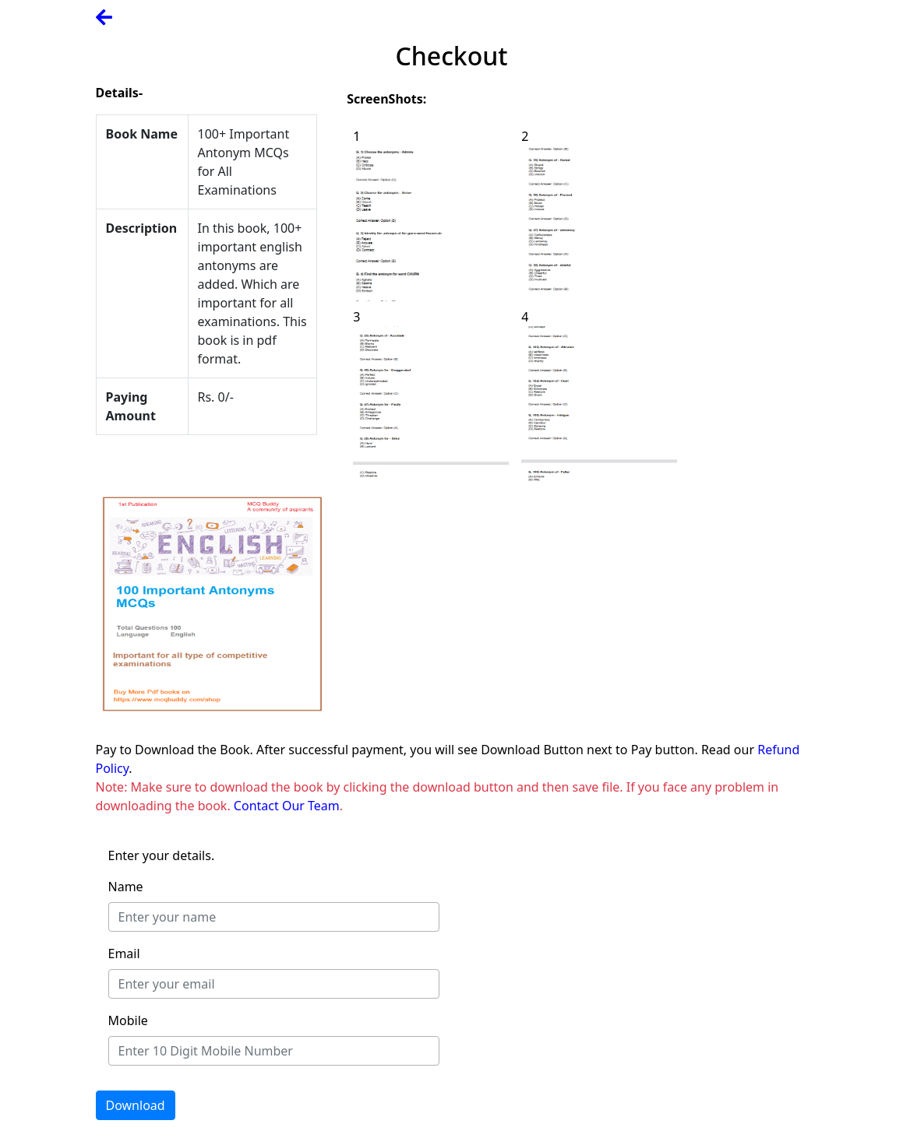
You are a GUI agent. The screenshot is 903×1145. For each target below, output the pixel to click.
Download (135, 1105)
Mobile (128, 1020)
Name (125, 886)
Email (124, 953)
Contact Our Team (287, 805)
